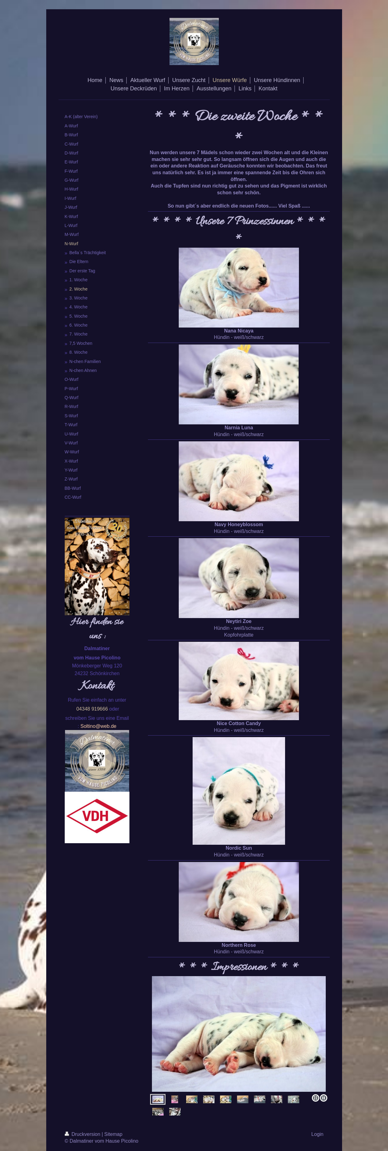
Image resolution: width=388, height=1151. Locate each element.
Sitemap (113, 1134)
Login (317, 1134)
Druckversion (83, 1134)
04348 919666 (92, 709)
